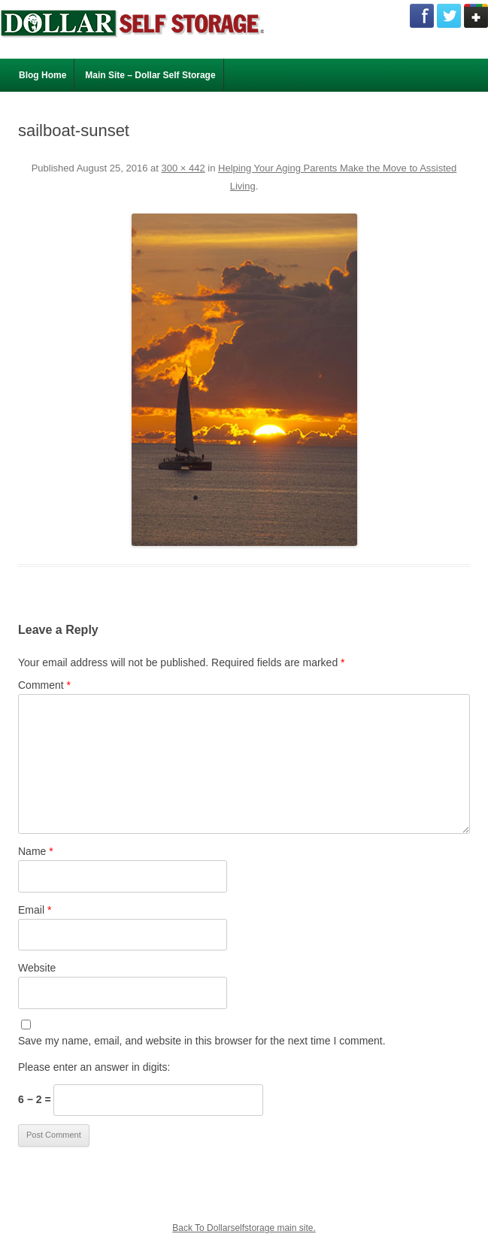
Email (34, 910)
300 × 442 (183, 168)
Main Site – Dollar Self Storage (150, 75)
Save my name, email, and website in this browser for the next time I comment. (202, 1041)
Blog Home (42, 75)
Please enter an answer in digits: (94, 1067)
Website (37, 968)
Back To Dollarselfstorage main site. (244, 1228)
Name (35, 851)
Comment (44, 685)
